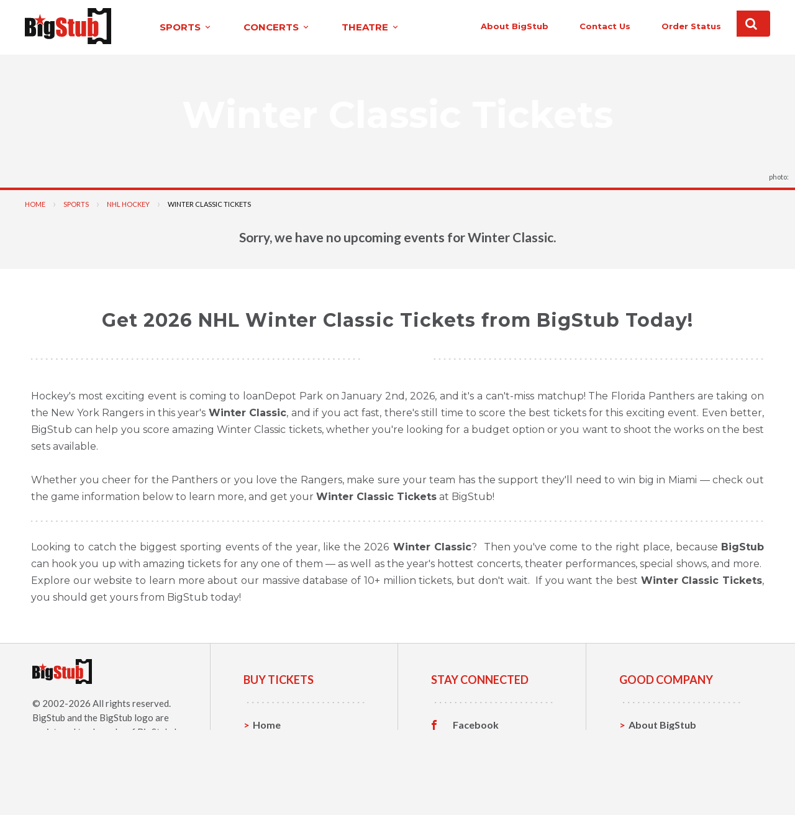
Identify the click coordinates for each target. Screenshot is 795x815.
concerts (256, 27)
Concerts (274, 762)
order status (669, 26)
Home (35, 203)
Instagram (476, 763)
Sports (76, 203)
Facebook (476, 724)
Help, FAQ (652, 762)
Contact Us (655, 743)
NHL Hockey (128, 203)
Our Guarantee (664, 782)
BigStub (48, 716)
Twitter (470, 744)
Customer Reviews (496, 782)
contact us (582, 26)
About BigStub (492, 26)
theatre (350, 27)
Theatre (272, 782)
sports (165, 27)
